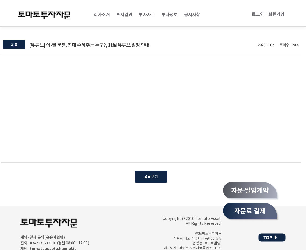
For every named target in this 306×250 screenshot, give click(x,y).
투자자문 (147, 14)
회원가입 (276, 14)
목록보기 (151, 176)
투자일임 (124, 14)
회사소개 (102, 14)
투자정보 (169, 14)
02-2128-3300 (42, 242)
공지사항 (192, 14)
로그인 (258, 14)
